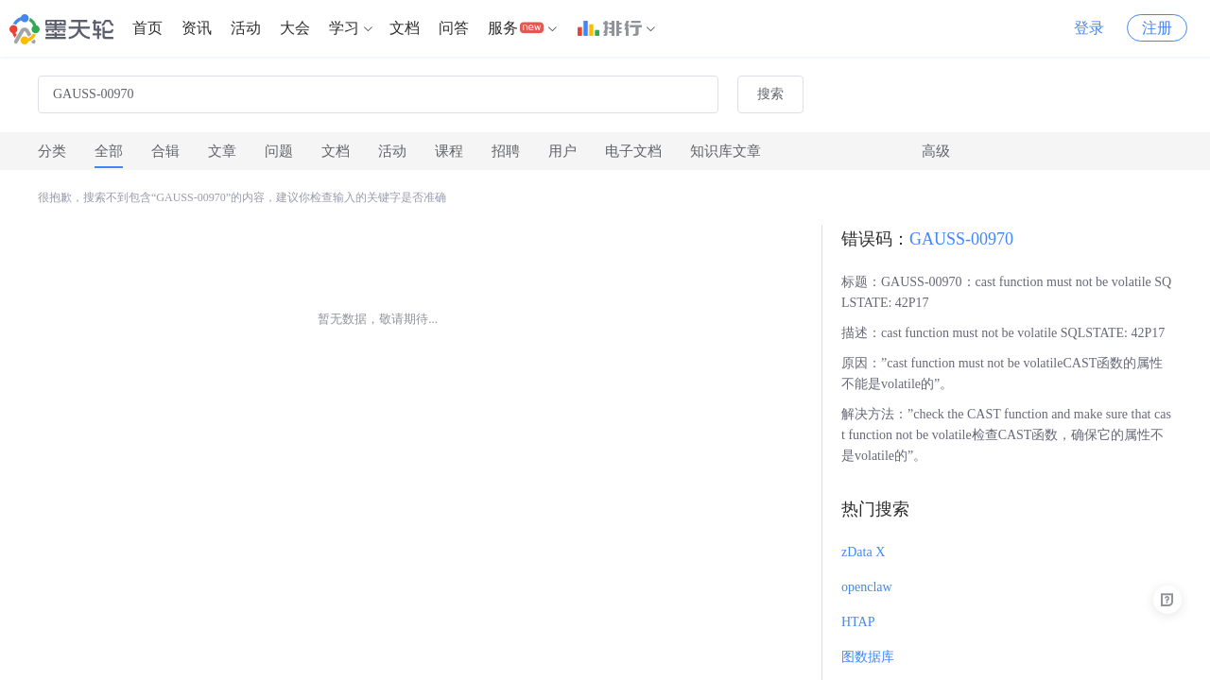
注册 (1157, 28)
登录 (1089, 28)
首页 (147, 28)
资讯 (197, 28)
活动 (246, 28)
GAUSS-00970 (961, 239)
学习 (344, 28)
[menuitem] (147, 28)
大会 (295, 28)
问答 (454, 28)
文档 (404, 28)
